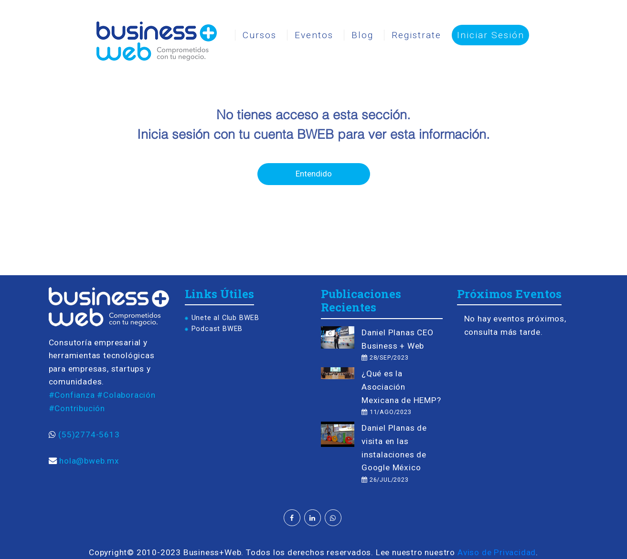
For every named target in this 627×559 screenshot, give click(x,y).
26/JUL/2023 (384, 479)
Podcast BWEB (217, 329)
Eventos (314, 35)
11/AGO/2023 (386, 411)
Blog (362, 35)
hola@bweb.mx (89, 461)
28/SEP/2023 (384, 357)
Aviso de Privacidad (496, 552)
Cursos (259, 35)
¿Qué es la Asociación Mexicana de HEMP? (401, 386)
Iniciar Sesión (490, 35)
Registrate (416, 35)
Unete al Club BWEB (225, 318)
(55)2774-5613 (88, 434)
